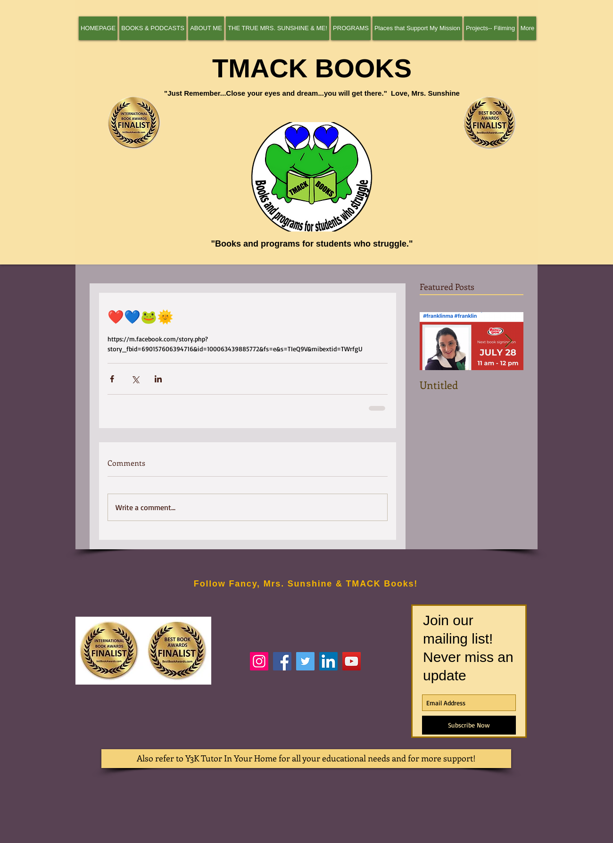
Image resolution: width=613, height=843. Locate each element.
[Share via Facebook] (112, 378)
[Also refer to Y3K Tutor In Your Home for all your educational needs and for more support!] (306, 758)
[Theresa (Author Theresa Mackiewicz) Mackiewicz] (328, 661)
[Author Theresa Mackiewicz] (282, 661)
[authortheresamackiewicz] (259, 661)
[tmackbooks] (305, 661)
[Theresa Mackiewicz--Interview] (351, 661)
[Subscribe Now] (469, 725)
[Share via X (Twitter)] (135, 378)
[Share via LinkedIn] (158, 378)
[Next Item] (508, 341)
